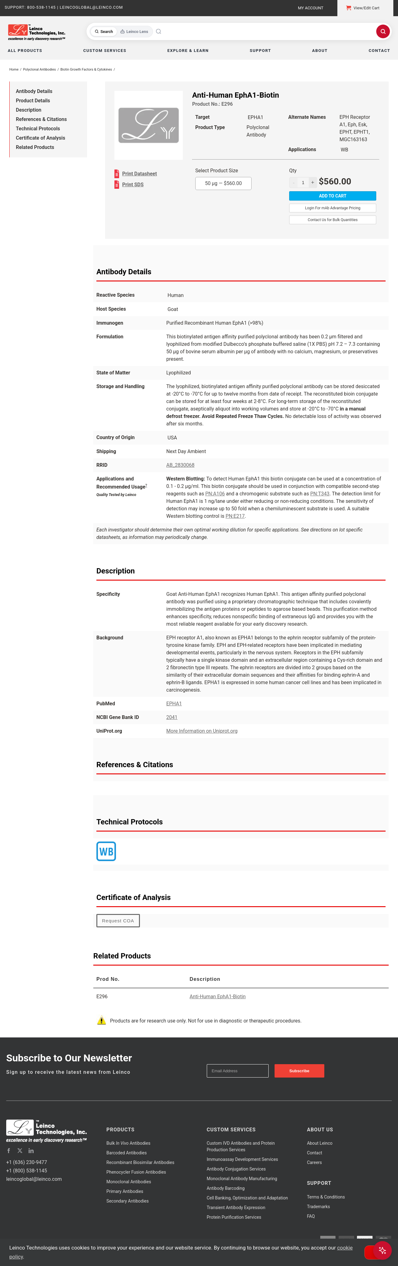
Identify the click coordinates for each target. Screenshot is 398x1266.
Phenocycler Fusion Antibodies (136, 1172)
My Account (310, 8)
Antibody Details (34, 91)
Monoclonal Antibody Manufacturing (242, 1178)
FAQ (311, 1216)
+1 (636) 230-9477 (26, 1162)
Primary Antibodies (124, 1191)
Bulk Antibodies (128, 1143)
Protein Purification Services (234, 1217)
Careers (314, 1162)
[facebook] (8, 1150)
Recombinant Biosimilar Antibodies (140, 1162)
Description (28, 110)
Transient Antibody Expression (236, 1207)
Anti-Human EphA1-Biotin (218, 996)
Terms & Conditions (326, 1196)
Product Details (33, 101)
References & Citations (41, 119)
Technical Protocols (38, 129)
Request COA (118, 920)
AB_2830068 (180, 465)
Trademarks (318, 1206)
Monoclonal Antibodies (128, 1181)
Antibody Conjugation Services (236, 1168)
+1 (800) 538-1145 (26, 1171)
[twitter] (19, 1150)
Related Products (35, 147)
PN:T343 (320, 494)
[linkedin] (31, 1150)
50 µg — (223, 183)
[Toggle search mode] (121, 31)
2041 (172, 717)
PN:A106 (215, 494)
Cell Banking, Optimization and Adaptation (247, 1197)
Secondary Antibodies (127, 1201)
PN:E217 (235, 516)
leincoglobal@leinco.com (34, 1179)
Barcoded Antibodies (126, 1152)
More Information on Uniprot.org (202, 731)
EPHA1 (174, 704)
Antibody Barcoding (226, 1188)
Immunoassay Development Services (242, 1159)
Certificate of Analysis (40, 138)
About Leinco (319, 1143)
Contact (314, 1152)
